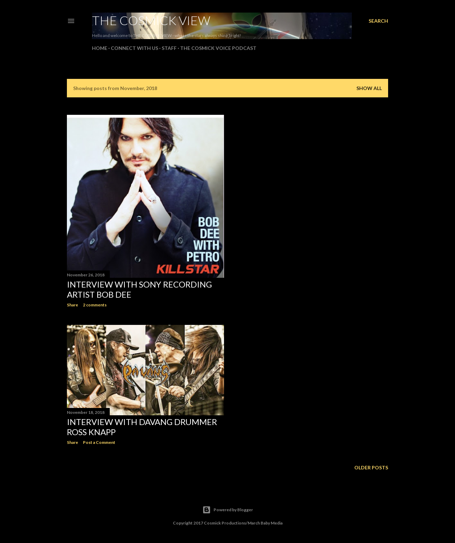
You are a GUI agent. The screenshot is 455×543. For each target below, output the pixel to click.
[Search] (378, 21)
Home (99, 48)
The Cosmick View (151, 20)
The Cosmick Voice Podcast (218, 48)
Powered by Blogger (227, 510)
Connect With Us (134, 48)
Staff (169, 48)
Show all (369, 88)
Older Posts (371, 467)
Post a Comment (99, 442)
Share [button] (72, 304)
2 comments (95, 304)
